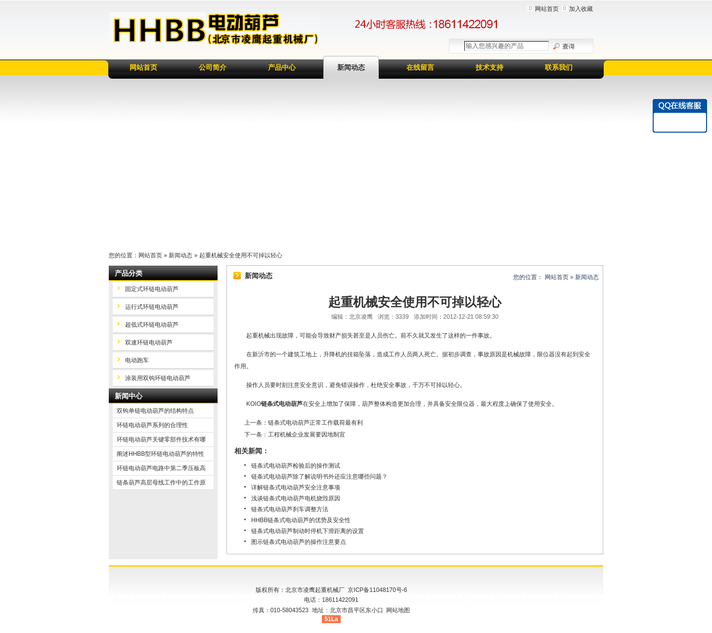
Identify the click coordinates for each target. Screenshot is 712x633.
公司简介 (212, 67)
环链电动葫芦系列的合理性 (152, 425)
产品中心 (282, 67)
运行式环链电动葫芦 (151, 306)
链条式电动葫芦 (282, 403)
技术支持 (489, 67)
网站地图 (398, 610)
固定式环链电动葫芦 (151, 289)
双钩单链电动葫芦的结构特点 (155, 410)
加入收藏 (581, 8)
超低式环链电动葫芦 (151, 324)
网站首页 (547, 8)
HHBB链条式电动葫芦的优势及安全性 (301, 520)
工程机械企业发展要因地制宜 (306, 434)
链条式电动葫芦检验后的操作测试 (295, 465)
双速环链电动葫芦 (149, 342)
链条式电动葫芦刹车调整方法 (289, 509)
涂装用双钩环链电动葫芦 (157, 378)
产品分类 (128, 273)
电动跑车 (137, 360)
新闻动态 (351, 67)
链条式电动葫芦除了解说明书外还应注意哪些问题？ (319, 476)
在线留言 (420, 67)
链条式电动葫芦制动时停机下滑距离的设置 (307, 531)
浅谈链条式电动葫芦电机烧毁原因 (295, 498)
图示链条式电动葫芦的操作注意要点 (298, 541)
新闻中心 (128, 396)
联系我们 (559, 67)
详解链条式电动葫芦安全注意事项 (295, 487)
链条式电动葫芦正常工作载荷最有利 (315, 422)
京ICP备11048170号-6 (377, 589)
